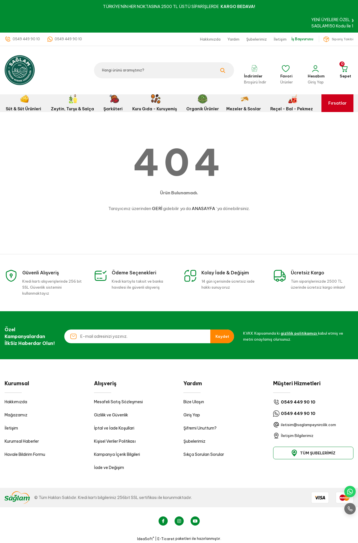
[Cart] (345, 70)
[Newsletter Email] (149, 336)
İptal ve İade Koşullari (114, 428)
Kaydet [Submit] (222, 336)
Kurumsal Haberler (22, 441)
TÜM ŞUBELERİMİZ (313, 453)
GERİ (157, 208)
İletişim (11, 428)
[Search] (164, 70)
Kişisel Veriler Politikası (115, 441)
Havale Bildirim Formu (25, 454)
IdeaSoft (145, 538)
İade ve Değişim (109, 467)
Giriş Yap (191, 415)
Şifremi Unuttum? (200, 428)
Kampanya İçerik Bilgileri (117, 454)
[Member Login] (316, 70)
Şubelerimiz (194, 441)
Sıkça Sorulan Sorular (203, 454)
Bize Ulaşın (193, 401)
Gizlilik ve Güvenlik (111, 415)
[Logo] (20, 70)
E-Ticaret (166, 539)
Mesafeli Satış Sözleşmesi (118, 401)
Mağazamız (16, 415)
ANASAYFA (203, 208)
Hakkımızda (16, 401)
